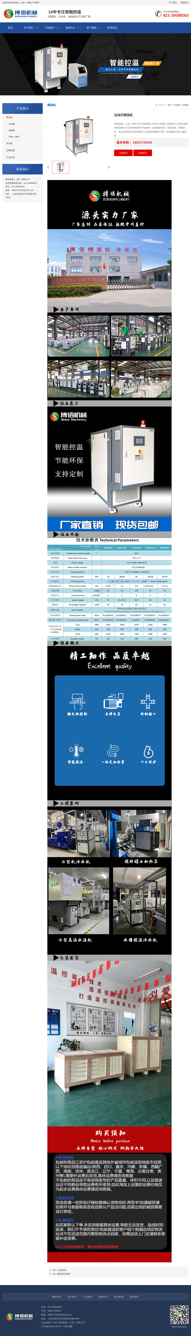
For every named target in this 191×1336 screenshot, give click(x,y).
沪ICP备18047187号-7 (52, 1326)
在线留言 (142, 153)
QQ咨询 (123, 153)
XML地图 (68, 1326)
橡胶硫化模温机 (63, 1274)
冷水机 (9, 143)
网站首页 (56, 1296)
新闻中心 (71, 27)
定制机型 (10, 150)
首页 (10, 27)
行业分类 (10, 157)
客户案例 (92, 27)
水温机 (12, 124)
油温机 (12, 130)
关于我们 (173, 2)
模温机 (9, 117)
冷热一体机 (14, 136)
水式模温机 (61, 1270)
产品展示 (50, 27)
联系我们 (185, 2)
